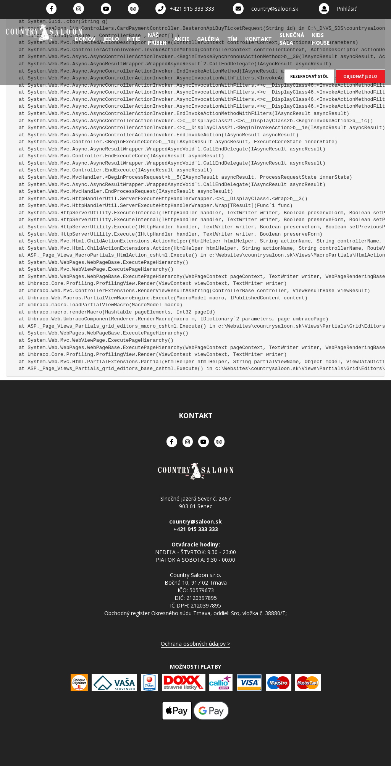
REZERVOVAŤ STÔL (309, 76)
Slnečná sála (292, 38)
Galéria (208, 38)
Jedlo (111, 38)
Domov (85, 38)
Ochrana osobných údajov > (195, 643)
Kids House (321, 38)
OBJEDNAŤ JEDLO (360, 76)
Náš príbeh (157, 38)
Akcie (181, 38)
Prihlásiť (346, 8)
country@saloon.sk (274, 8)
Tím (232, 38)
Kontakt (258, 38)
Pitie (133, 38)
